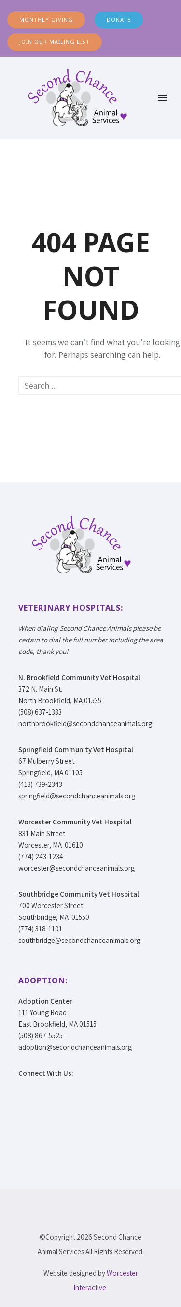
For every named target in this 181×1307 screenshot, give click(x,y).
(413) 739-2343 (40, 784)
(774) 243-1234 (40, 856)
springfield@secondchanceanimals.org (76, 795)
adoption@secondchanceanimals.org (75, 1047)
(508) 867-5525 (40, 1035)
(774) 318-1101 (40, 928)
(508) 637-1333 (40, 712)
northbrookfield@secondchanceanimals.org (85, 723)
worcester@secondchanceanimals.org (76, 868)
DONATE (119, 19)
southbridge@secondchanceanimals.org (79, 940)
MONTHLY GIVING (46, 19)
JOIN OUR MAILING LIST (54, 41)
